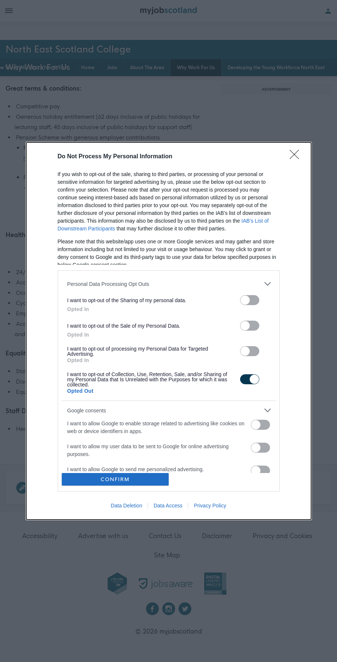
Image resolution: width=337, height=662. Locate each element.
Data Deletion (126, 506)
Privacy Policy (210, 506)
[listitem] (168, 284)
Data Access (168, 506)
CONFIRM (115, 479)
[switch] (249, 300)
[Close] (297, 157)
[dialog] (168, 331)
